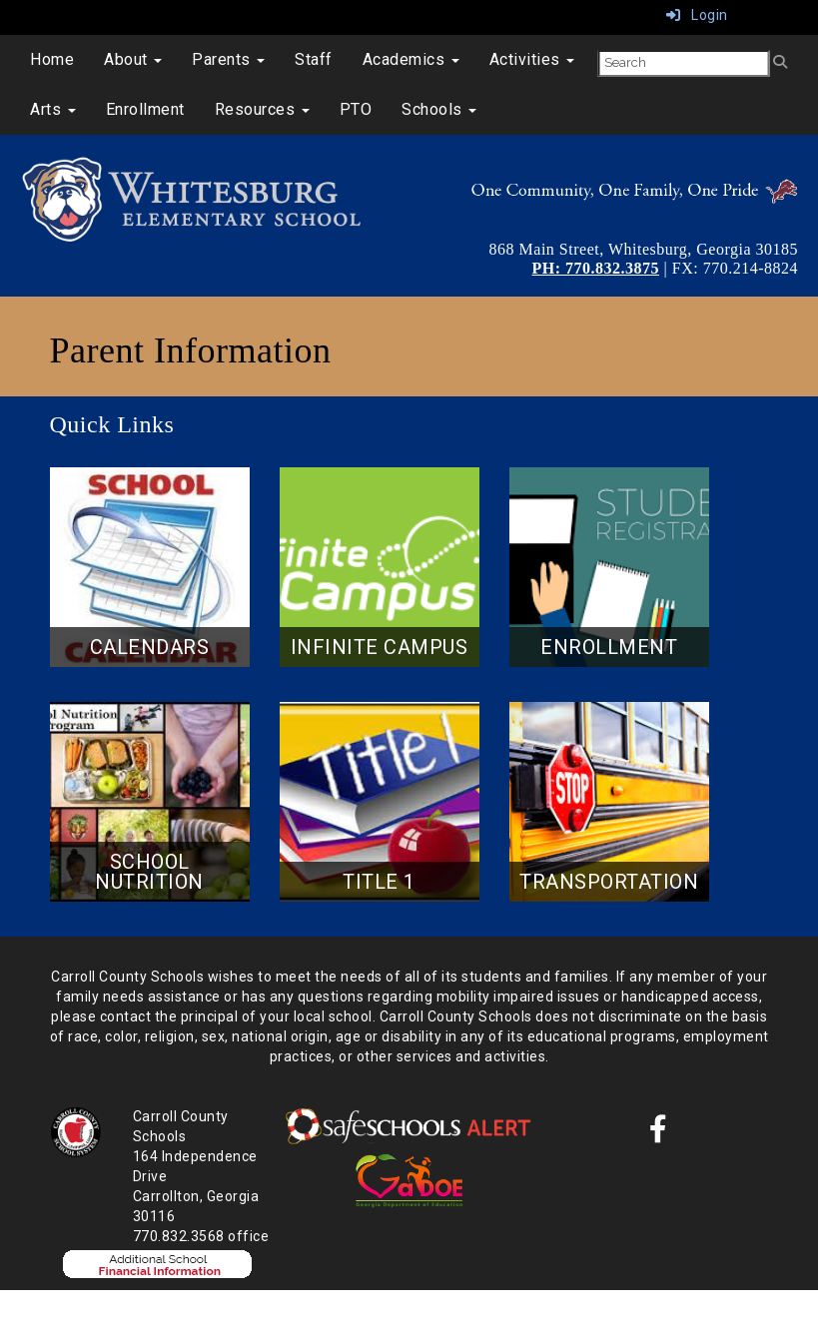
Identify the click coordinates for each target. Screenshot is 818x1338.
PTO (356, 109)
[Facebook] (658, 1134)
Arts (53, 109)
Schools (439, 109)
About (133, 59)
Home (52, 59)
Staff (314, 59)
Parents (228, 59)
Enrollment (145, 109)
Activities (532, 59)
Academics (411, 59)
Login (697, 15)
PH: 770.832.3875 (596, 268)
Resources (262, 109)
